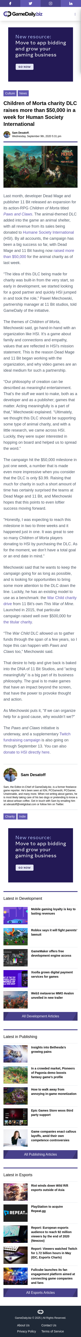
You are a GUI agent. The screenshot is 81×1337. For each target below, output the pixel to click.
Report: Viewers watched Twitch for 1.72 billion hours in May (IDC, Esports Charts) (54, 1253)
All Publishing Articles (40, 1154)
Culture (10, 93)
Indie (22, 816)
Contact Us (48, 1325)
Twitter (60, 804)
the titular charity (17, 622)
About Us (23, 1325)
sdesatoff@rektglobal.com (21, 804)
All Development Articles (40, 1016)
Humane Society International (48, 232)
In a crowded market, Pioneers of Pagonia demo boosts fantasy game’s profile (53, 1073)
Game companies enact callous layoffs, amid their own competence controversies (53, 1136)
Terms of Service (52, 1331)
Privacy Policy (26, 1331)
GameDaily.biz (23, 1317)
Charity (10, 816)
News (23, 93)
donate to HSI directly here (26, 752)
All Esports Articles (40, 1292)
